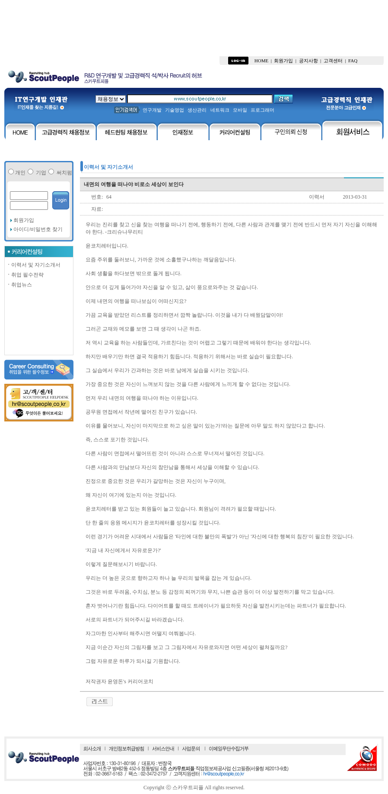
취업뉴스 (19, 285)
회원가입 (23, 220)
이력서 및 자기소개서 (33, 265)
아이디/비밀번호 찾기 (37, 229)
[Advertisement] (194, 28)
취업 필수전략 (25, 275)
